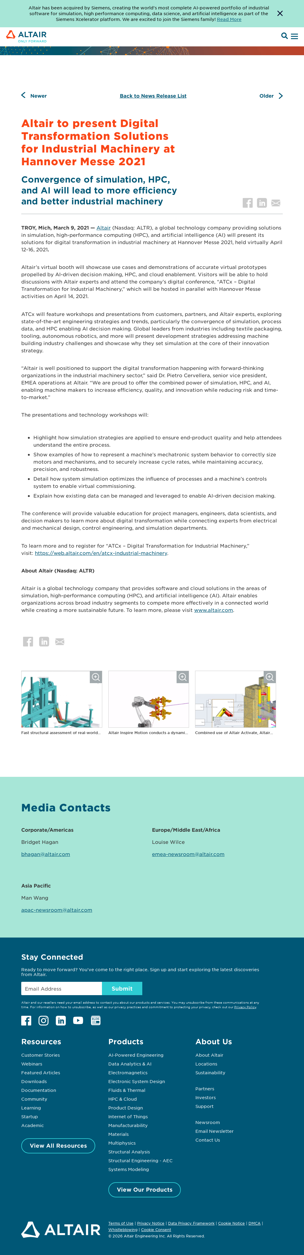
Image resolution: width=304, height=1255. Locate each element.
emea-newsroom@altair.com (188, 854)
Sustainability (210, 1072)
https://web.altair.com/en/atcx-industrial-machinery (101, 553)
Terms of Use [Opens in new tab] (120, 1223)
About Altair (209, 1055)
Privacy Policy (245, 1007)
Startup (29, 1116)
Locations (206, 1063)
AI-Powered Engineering (136, 1055)
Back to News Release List (153, 95)
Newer (38, 95)
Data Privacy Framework (191, 1223)
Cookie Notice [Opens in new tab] (231, 1223)
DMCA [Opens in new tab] (254, 1223)
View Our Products (145, 1189)
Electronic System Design (136, 1081)
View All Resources (58, 1145)
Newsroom (207, 1122)
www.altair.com (213, 610)
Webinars (31, 1063)
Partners (204, 1088)
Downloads (34, 1081)
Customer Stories (40, 1055)
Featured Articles (40, 1072)
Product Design (125, 1107)
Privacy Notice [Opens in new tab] (150, 1223)
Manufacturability (128, 1125)
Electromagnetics (127, 1072)
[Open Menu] (293, 36)
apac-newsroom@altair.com (56, 910)
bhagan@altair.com (45, 854)
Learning (31, 1107)
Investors (205, 1097)
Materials (118, 1134)
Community (34, 1099)
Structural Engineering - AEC (140, 1160)
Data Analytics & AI (129, 1063)
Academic (32, 1125)
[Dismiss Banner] (280, 13)
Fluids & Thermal (126, 1090)
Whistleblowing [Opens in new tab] (122, 1229)
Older (266, 95)
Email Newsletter (214, 1131)
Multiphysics (122, 1143)
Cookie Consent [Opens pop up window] (156, 1230)
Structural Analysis (129, 1151)
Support (204, 1106)
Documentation (38, 1090)
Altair (103, 227)
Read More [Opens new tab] (229, 19)
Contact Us (207, 1140)
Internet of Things (128, 1116)
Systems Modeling (128, 1169)
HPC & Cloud (122, 1099)
